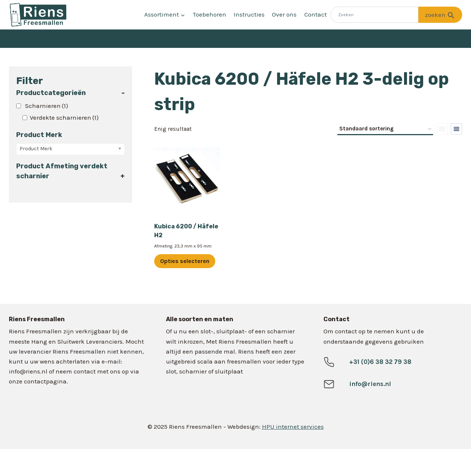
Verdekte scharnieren (64, 117)
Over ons (284, 14)
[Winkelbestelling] (385, 129)
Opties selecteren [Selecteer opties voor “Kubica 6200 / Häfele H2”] (184, 260)
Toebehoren (209, 14)
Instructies (249, 14)
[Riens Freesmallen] (38, 14)
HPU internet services (293, 426)
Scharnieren (46, 105)
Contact (315, 14)
